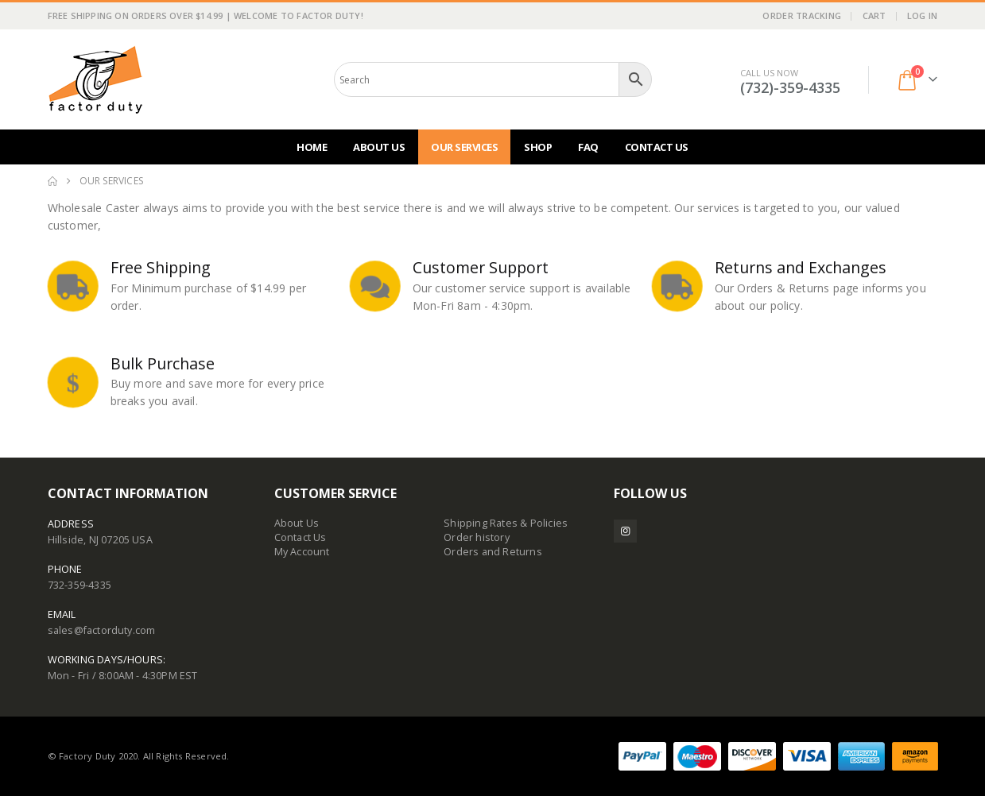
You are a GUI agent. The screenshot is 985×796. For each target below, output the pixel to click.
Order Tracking (801, 15)
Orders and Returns (493, 551)
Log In (922, 15)
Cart (874, 15)
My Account (302, 551)
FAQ (588, 147)
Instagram (625, 531)
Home (312, 147)
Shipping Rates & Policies (506, 523)
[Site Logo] (95, 79)
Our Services (464, 147)
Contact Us (656, 147)
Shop (538, 147)
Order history (477, 537)
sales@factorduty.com (102, 630)
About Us (379, 147)
